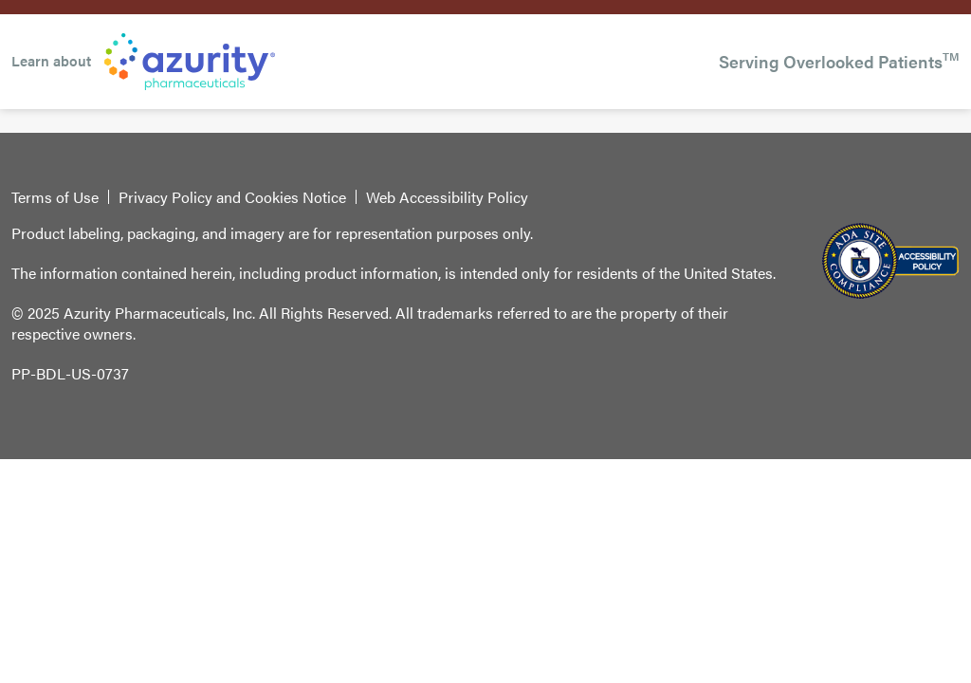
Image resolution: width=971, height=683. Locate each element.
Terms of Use (55, 197)
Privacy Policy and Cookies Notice (232, 197)
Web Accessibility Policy (447, 197)
